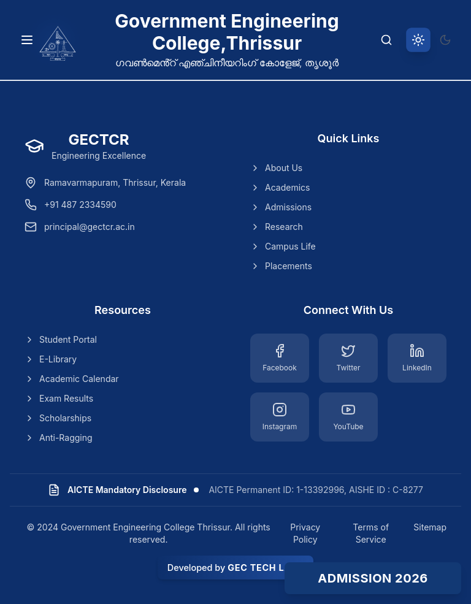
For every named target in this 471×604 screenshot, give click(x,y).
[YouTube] (348, 417)
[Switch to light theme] (418, 40)
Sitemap (429, 527)
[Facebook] (279, 358)
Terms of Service (371, 533)
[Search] (386, 40)
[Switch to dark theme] (445, 40)
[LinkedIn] (417, 358)
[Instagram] (279, 417)
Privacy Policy (305, 533)
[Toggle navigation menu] (27, 40)
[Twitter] (348, 358)
